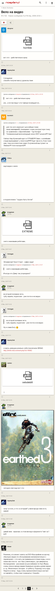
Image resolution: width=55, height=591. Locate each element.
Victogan (10, 254)
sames (9, 363)
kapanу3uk (11, 70)
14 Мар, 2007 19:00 (6, 496)
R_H (24, 16)
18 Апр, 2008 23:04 (34, 16)
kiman (9, 546)
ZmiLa (9, 158)
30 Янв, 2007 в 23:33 (36, 94)
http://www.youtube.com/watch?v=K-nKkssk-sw (27, 182)
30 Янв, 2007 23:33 (7, 65)
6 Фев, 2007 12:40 (6, 207)
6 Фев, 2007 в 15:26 (37, 316)
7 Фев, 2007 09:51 (6, 358)
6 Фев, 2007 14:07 (6, 249)
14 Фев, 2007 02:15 (6, 400)
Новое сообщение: (15, 16)
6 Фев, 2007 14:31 (6, 281)
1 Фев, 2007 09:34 (6, 88)
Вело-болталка (7, 8)
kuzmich (10, 115)
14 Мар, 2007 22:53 (7, 542)
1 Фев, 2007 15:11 (6, 153)
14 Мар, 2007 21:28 (6, 519)
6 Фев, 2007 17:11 (6, 335)
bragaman (10, 212)
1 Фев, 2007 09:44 (6, 111)
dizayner (10, 28)
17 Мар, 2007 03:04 (7, 581)
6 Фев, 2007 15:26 (6, 304)
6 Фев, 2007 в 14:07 (37, 265)
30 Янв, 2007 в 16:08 (34, 123)
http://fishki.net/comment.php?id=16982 (18, 350)
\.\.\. (17, 123)
